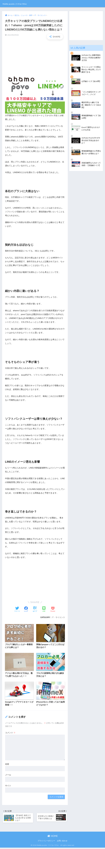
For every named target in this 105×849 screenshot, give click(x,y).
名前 (7, 765)
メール (8, 775)
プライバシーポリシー (46, 842)
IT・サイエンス (58, 617)
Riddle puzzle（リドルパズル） (23, 3)
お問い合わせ (62, 842)
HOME (52, 837)
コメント (10, 733)
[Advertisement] (35, 58)
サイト (8, 786)
